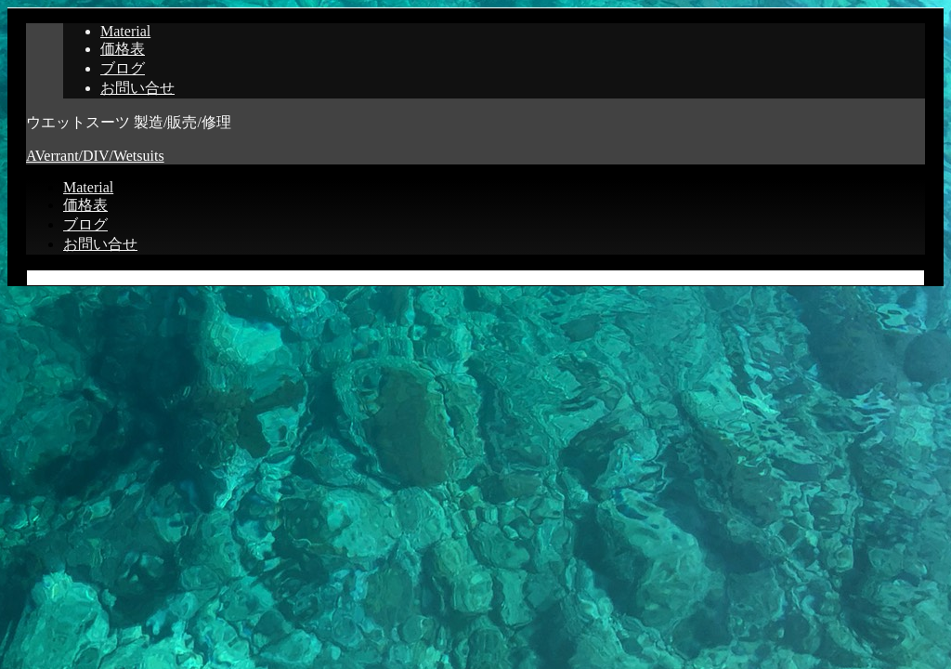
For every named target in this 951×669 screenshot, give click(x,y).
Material (125, 31)
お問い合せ (137, 88)
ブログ (122, 68)
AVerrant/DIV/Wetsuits (95, 156)
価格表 (122, 49)
